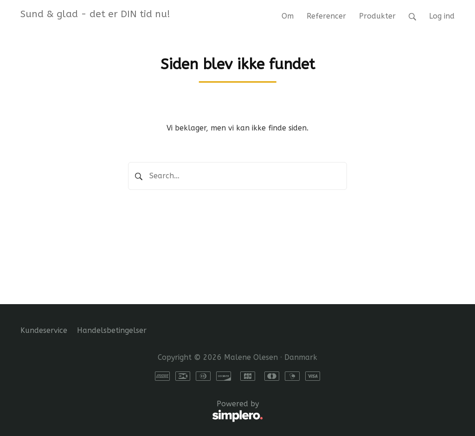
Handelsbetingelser (112, 330)
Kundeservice (43, 330)
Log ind (442, 16)
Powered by (141, 411)
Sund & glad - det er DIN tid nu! (95, 14)
